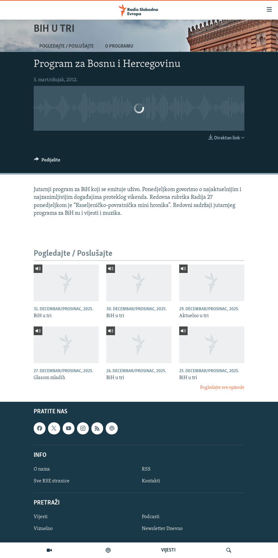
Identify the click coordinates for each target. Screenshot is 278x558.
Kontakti (151, 481)
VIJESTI (168, 550)
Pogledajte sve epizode (222, 387)
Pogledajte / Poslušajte (66, 46)
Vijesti (41, 516)
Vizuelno (43, 528)
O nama (42, 469)
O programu (119, 46)
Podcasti (151, 516)
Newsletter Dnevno (162, 528)
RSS (146, 469)
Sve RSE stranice (52, 481)
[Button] (47, 161)
